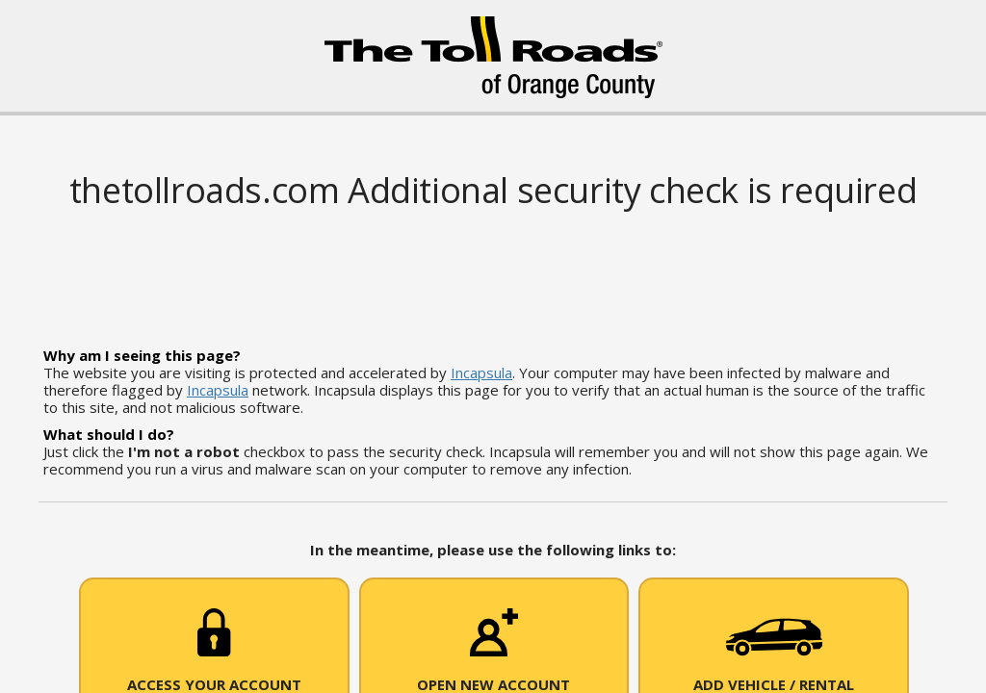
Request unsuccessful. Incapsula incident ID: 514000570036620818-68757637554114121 (493, 346)
